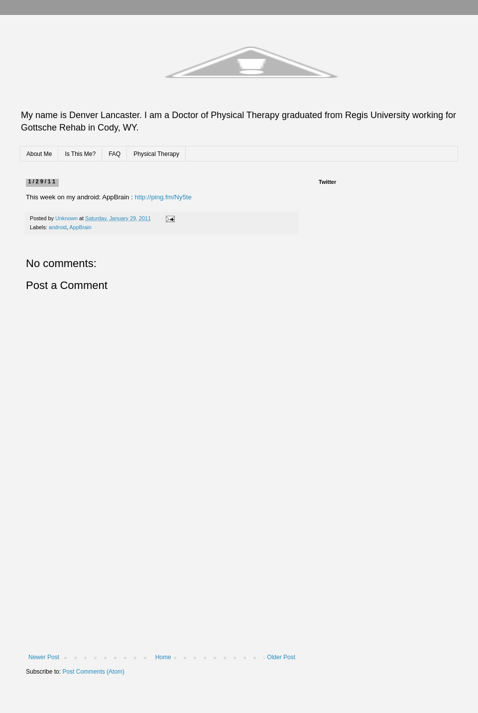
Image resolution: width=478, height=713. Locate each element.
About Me (39, 153)
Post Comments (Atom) (93, 671)
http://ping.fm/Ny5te (162, 197)
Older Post (281, 657)
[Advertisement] (162, 579)
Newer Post (43, 657)
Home (163, 657)
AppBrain (80, 227)
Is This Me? (80, 153)
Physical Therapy (156, 153)
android (58, 227)
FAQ (114, 153)
